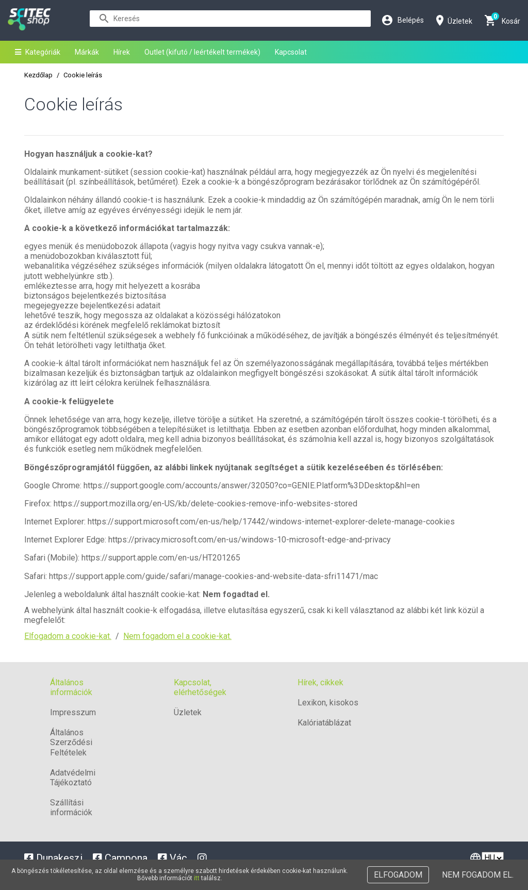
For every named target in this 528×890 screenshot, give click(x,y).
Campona (120, 858)
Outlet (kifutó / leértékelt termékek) (202, 52)
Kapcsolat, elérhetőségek (200, 687)
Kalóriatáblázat (324, 723)
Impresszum (73, 712)
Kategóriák (37, 52)
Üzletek (188, 712)
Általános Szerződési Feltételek (71, 742)
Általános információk (71, 687)
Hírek (121, 52)
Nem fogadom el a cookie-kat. (177, 636)
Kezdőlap (38, 75)
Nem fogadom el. (478, 875)
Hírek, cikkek (320, 682)
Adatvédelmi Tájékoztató (72, 777)
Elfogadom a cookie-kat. (67, 636)
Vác (172, 858)
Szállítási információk (71, 807)
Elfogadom (398, 875)
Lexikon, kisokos (328, 702)
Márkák (87, 52)
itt (197, 878)
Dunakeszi (53, 858)
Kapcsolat (291, 52)
